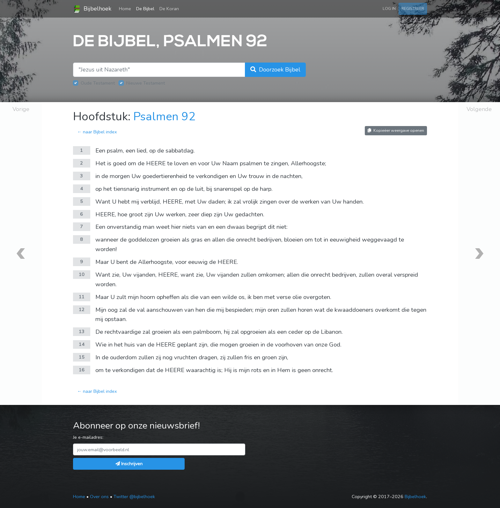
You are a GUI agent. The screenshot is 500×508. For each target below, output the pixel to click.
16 (82, 370)
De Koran (169, 8)
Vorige (20, 109)
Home (126, 8)
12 (82, 309)
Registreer (412, 8)
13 (82, 331)
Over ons (99, 496)
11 (82, 297)
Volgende (479, 109)
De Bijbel (145, 8)
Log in (389, 8)
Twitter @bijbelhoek (134, 496)
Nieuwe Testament (145, 83)
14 (82, 344)
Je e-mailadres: (88, 437)
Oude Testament (98, 83)
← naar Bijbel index (97, 132)
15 (82, 357)
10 (82, 274)
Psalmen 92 (164, 116)
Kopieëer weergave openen (396, 130)
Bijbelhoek (92, 9)
